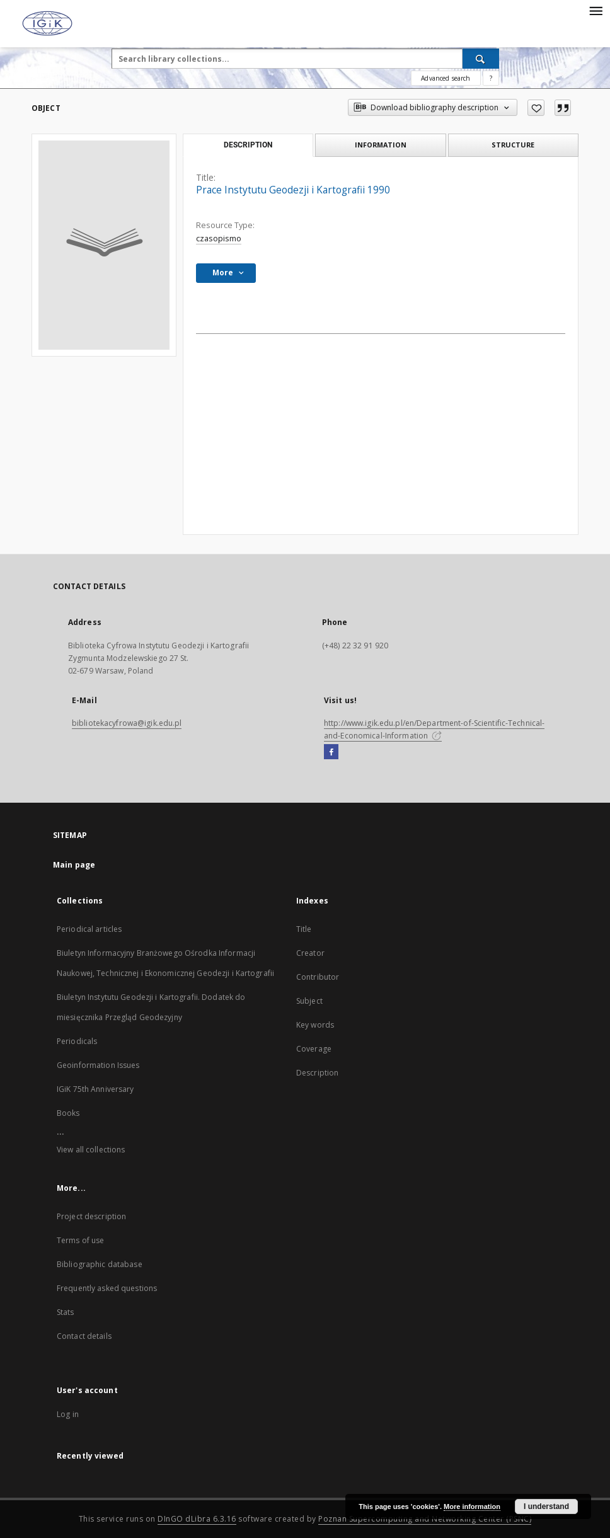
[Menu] (595, 10)
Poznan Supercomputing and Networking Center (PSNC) (424, 1518)
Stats (65, 1312)
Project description (91, 1216)
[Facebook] (331, 752)
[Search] (481, 59)
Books (68, 1113)
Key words (315, 1024)
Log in (68, 1414)
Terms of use (80, 1240)
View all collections (91, 1149)
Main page (74, 864)
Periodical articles (89, 929)
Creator (310, 953)
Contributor (317, 977)
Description (317, 1072)
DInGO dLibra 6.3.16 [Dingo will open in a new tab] (197, 1518)
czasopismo (218, 238)
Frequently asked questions (107, 1288)
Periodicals (77, 1041)
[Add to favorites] (535, 108)
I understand (546, 1506)
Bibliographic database (99, 1264)
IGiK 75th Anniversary (95, 1089)
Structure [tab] (513, 144)
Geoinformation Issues (98, 1065)
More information (472, 1506)
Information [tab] (380, 144)
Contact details (84, 1336)
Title (304, 929)
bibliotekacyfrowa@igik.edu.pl (126, 723)
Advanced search (445, 78)
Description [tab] (248, 145)
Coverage (313, 1048)
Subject (309, 1001)
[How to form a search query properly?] (491, 78)
